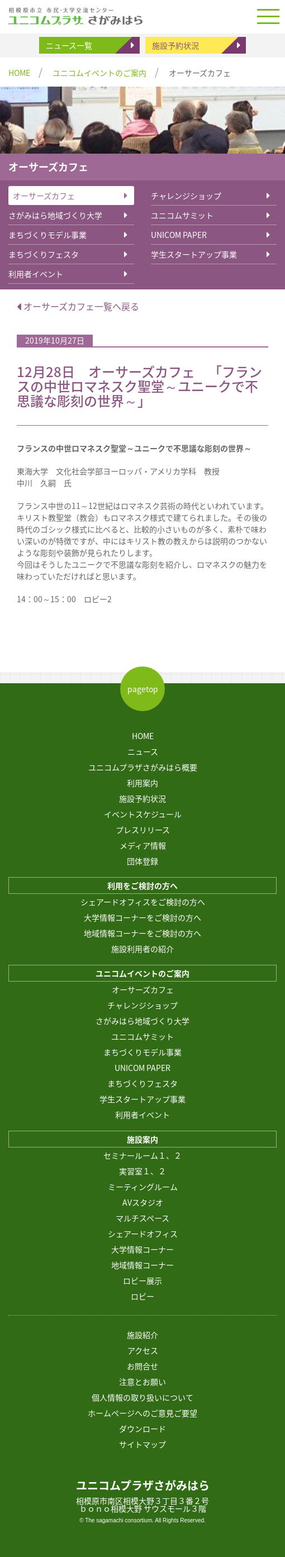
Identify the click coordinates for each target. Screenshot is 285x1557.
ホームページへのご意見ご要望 (142, 1412)
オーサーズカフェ (44, 195)
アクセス (142, 1350)
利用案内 (142, 782)
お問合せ (142, 1366)
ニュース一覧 (69, 45)
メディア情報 (143, 845)
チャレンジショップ (186, 195)
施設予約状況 (175, 45)
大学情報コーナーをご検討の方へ (142, 917)
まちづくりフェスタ (43, 254)
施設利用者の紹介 (142, 948)
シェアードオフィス (143, 1233)
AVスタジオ (142, 1202)
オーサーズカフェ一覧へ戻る (78, 306)
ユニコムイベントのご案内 (99, 72)
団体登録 (142, 860)
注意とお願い (142, 1381)
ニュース (142, 751)
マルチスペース (142, 1217)
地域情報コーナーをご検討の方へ (142, 933)
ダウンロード (142, 1428)
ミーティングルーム (143, 1186)
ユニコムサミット (182, 215)
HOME (19, 72)
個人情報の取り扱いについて (142, 1397)
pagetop (142, 688)
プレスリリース (143, 829)
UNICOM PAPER (179, 234)
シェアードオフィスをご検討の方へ (142, 901)
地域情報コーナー (142, 1264)
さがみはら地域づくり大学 (55, 215)
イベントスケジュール (143, 814)
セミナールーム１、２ (142, 1155)
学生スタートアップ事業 (194, 254)
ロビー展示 (142, 1280)
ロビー (142, 1296)
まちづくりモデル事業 (47, 234)
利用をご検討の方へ (142, 885)
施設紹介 (142, 1334)
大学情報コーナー (142, 1249)
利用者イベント (35, 273)
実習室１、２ (142, 1171)
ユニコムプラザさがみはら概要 (142, 767)
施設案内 (142, 1139)
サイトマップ (142, 1444)
